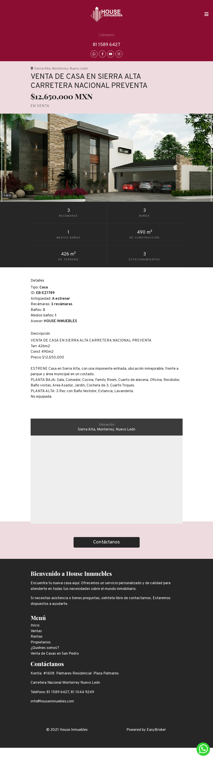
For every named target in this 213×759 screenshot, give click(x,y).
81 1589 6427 (106, 45)
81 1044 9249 (82, 692)
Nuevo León (79, 68)
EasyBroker (156, 730)
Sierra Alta (42, 68)
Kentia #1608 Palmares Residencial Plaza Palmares (75, 673)
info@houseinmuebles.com (52, 701)
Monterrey (60, 68)
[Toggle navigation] (206, 14)
